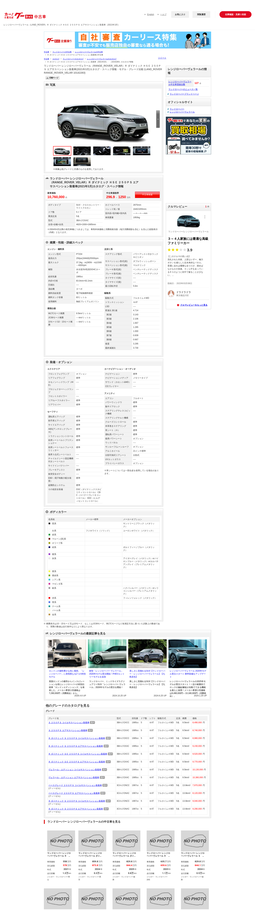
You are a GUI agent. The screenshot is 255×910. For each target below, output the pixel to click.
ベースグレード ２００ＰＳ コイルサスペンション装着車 (75, 785)
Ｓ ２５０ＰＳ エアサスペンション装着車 (67, 730)
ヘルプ (163, 14)
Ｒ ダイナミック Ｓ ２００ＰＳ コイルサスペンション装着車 (76, 801)
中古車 (46, 52)
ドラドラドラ (183, 292)
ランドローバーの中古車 (62, 52)
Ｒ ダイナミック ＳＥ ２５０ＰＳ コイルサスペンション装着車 (77, 754)
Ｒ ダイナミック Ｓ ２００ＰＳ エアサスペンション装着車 (75, 809)
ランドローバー (177, 109)
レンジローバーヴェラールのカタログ (102, 59)
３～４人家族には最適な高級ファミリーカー (188, 241)
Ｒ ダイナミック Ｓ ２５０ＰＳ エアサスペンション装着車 (75, 746)
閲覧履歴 (201, 14)
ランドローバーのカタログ (73, 59)
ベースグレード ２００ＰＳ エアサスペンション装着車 (74, 793)
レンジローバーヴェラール (182, 112)
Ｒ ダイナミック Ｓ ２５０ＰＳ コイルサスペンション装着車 (76, 738)
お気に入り (180, 14)
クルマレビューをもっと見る (193, 305)
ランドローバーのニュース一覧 (183, 89)
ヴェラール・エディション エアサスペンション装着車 (73, 777)
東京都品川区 (182, 295)
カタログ (55, 59)
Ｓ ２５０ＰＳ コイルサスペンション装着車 (68, 722)
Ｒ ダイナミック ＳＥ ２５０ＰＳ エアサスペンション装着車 (76, 762)
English (150, 14)
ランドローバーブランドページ (184, 94)
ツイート (162, 58)
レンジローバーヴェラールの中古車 (89, 52)
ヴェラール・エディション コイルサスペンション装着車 (74, 769)
